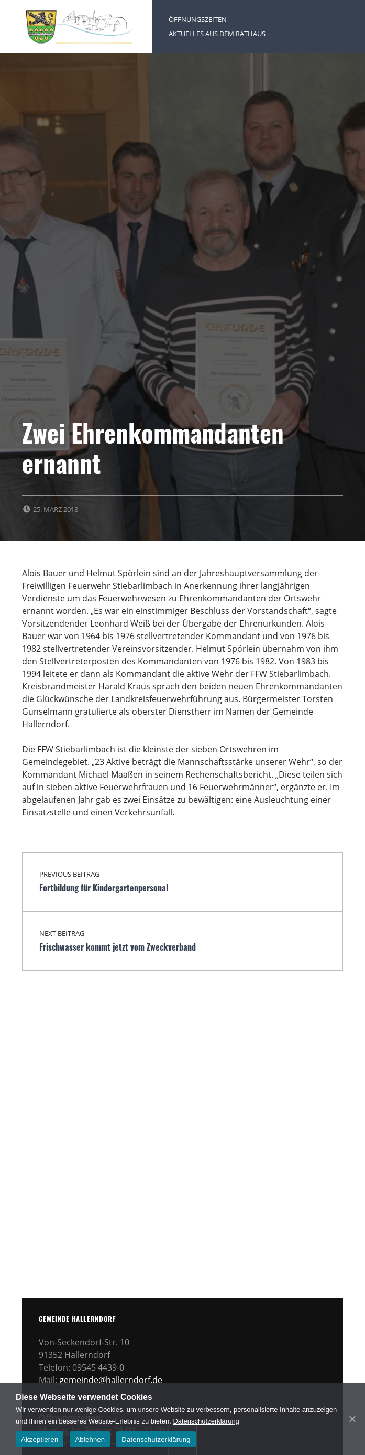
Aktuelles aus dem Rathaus (217, 33)
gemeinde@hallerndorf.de (110, 1380)
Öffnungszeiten (198, 19)
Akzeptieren (39, 1439)
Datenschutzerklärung (206, 1421)
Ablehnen (90, 1439)
